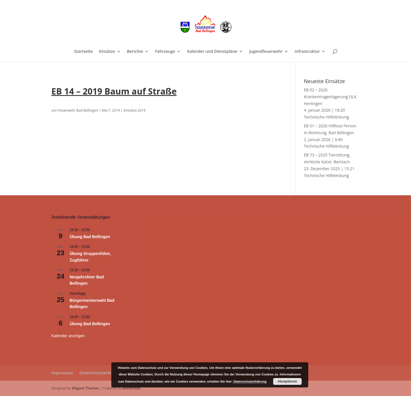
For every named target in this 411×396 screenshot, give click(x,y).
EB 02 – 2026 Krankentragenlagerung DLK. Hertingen (331, 96)
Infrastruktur (307, 51)
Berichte (135, 51)
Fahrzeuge (165, 51)
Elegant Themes (85, 388)
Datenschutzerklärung (100, 372)
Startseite (83, 51)
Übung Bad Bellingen (90, 236)
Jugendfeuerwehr (266, 51)
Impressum (62, 372)
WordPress (131, 388)
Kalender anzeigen (68, 335)
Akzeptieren (287, 381)
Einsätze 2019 (135, 110)
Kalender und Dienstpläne (212, 51)
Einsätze (107, 51)
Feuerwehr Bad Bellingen (78, 110)
